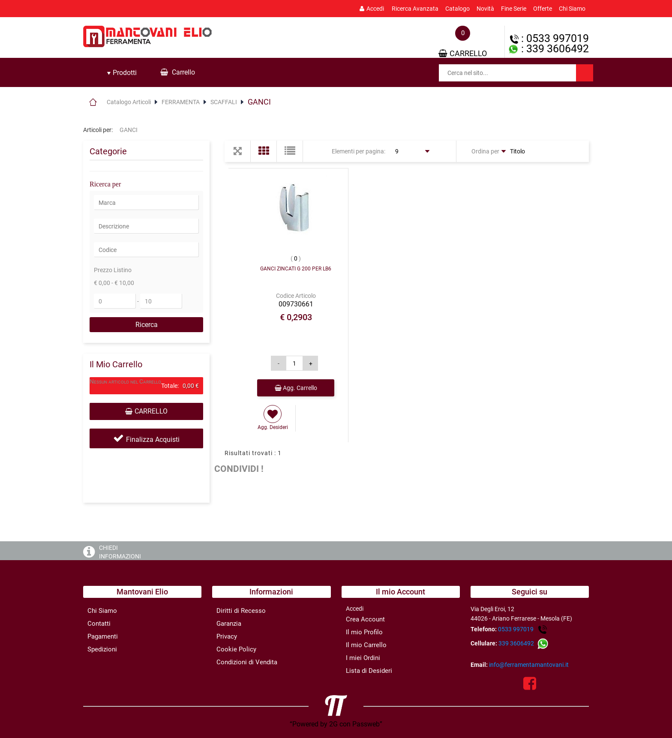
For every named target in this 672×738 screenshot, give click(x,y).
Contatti (99, 623)
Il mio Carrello (366, 645)
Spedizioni (102, 649)
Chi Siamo (572, 8)
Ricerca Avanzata (415, 8)
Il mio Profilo (364, 632)
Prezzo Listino (113, 270)
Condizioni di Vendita (246, 662)
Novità (485, 8)
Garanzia (228, 623)
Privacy (226, 636)
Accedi (372, 8)
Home (92, 102)
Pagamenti (102, 636)
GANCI (259, 101)
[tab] (121, 72)
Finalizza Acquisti (153, 439)
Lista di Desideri (369, 671)
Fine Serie (513, 8)
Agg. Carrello (296, 387)
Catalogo (457, 8)
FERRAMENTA (181, 102)
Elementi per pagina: (358, 151)
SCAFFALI (223, 102)
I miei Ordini (363, 658)
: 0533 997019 (549, 38)
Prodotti (122, 73)
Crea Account (365, 619)
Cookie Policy (236, 649)
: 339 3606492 (548, 48)
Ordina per (485, 151)
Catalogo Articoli (129, 102)
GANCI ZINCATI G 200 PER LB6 (295, 269)
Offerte (542, 8)
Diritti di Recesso (241, 611)
